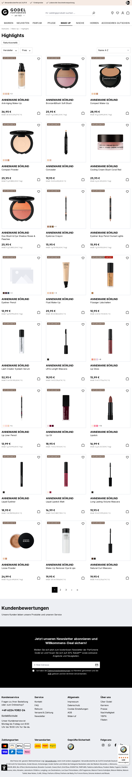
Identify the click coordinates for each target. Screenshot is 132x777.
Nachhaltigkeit (107, 712)
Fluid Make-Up (66, 300)
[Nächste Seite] (72, 590)
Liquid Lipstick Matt (66, 500)
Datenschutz (74, 705)
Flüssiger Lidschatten (110, 300)
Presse (104, 709)
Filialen (104, 719)
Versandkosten (51, 761)
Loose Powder (22, 566)
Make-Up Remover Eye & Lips (66, 566)
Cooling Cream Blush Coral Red (110, 167)
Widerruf (72, 716)
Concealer (66, 167)
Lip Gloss (110, 367)
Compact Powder (22, 167)
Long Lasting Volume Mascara (110, 500)
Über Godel (106, 701)
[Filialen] (112, 13)
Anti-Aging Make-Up (22, 101)
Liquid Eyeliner (22, 500)
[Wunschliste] (117, 13)
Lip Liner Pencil (22, 433)
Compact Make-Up (110, 101)
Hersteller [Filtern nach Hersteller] (10, 50)
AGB (49, 674)
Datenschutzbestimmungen (59, 671)
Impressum (73, 701)
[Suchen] (93, 13)
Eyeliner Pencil (22, 300)
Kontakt (38, 701)
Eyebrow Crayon (66, 234)
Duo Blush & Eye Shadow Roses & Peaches (22, 235)
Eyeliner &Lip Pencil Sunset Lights (110, 234)
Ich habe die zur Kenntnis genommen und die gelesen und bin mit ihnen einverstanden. (67, 672)
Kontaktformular (10, 715)
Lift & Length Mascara (66, 367)
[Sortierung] (113, 50)
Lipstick (110, 433)
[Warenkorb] (127, 13)
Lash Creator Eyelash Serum (22, 367)
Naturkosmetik (10, 42)
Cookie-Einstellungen (78, 709)
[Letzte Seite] (77, 590)
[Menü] (127, 746)
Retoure (38, 709)
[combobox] (68, 13)
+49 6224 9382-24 (13, 710)
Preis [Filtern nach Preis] (26, 50)
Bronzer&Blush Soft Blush (66, 101)
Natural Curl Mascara (110, 566)
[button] (4, 768)
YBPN (103, 716)
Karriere (105, 705)
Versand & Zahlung (44, 712)
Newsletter (40, 716)
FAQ (37, 705)
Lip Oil (66, 433)
